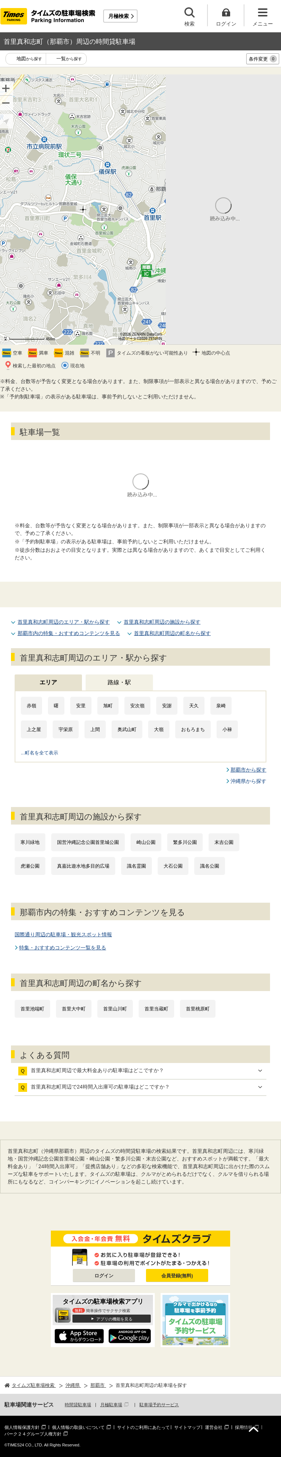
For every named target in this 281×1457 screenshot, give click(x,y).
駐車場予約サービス (159, 1404)
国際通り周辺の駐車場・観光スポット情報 (63, 934)
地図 (29, 59)
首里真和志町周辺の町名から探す (172, 633)
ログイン (103, 1275)
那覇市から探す (248, 770)
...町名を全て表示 (39, 753)
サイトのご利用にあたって (143, 1427)
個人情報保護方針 (22, 1427)
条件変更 (263, 58)
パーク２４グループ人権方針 (32, 1434)
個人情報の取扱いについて (78, 1427)
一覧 (69, 59)
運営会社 (213, 1427)
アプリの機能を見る (114, 1319)
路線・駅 (119, 682)
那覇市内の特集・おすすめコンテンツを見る (69, 633)
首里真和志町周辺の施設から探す (162, 622)
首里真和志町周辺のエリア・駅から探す (64, 622)
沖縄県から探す (248, 781)
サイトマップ (187, 1427)
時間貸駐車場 (78, 1404)
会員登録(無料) (177, 1275)
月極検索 (118, 16)
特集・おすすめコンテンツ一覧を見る (62, 948)
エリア (48, 682)
